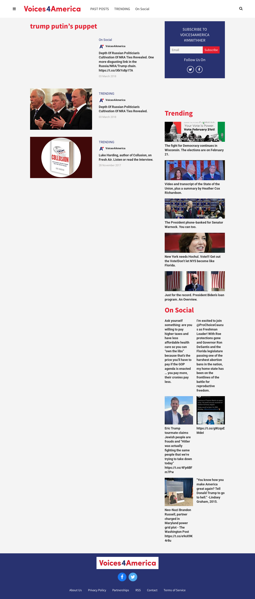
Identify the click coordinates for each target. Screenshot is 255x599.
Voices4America (115, 46)
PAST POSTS (99, 9)
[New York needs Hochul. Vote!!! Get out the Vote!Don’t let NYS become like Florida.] (195, 243)
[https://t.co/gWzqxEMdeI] (211, 410)
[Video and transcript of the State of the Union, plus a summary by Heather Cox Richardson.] (195, 170)
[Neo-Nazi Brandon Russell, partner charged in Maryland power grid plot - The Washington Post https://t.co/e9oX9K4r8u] (179, 492)
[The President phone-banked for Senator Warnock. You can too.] (195, 209)
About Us (75, 590)
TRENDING (122, 9)
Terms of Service (175, 590)
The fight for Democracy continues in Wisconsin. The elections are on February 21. (194, 150)
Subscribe (211, 50)
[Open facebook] (199, 69)
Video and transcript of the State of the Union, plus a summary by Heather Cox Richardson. (192, 188)
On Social (142, 9)
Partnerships (120, 590)
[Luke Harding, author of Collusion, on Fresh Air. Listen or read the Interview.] (61, 157)
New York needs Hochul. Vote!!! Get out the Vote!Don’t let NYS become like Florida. (192, 261)
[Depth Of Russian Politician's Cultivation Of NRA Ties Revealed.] (61, 109)
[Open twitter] (190, 69)
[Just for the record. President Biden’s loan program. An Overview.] (195, 281)
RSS (138, 590)
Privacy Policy (97, 590)
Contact (152, 590)
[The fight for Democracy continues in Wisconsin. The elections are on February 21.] (195, 132)
